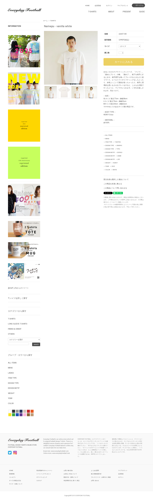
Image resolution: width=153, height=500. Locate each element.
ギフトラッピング (41, 477)
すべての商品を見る (15, 480)
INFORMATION (14, 26)
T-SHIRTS (53, 21)
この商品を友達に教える (113, 184)
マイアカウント (122, 5)
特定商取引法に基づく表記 (71, 480)
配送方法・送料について (71, 477)
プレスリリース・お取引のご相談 (101, 477)
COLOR (107, 170)
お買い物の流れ (68, 470)
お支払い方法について (70, 474)
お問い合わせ (95, 480)
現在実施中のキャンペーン (44, 470)
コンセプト (12, 477)
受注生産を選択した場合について (116, 179)
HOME (87, 5)
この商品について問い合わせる (115, 188)
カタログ (39, 480)
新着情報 (11, 474)
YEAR (107, 166)
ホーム (45, 21)
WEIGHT (108, 163)
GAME (119, 156)
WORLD (119, 152)
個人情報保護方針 (96, 474)
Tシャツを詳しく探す (17, 298)
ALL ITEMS (108, 135)
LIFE (118, 159)
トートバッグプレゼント (43, 474)
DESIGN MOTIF (110, 152)
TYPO (118, 149)
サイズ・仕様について (15, 484)
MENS (107, 138)
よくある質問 (95, 470)
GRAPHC (119, 145)
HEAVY (115, 163)
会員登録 (98, 5)
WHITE (115, 170)
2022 (113, 166)
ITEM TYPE (108, 142)
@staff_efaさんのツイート (18, 288)
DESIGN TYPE (109, 145)
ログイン (109, 5)
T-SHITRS (118, 142)
